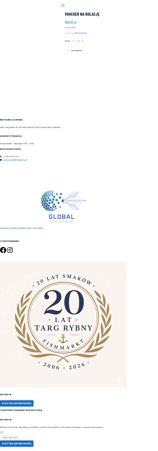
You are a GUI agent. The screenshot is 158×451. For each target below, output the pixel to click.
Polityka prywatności (16, 403)
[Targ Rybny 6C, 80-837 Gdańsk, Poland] (63, 174)
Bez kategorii (81, 33)
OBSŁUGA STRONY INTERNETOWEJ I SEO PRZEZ (21, 228)
